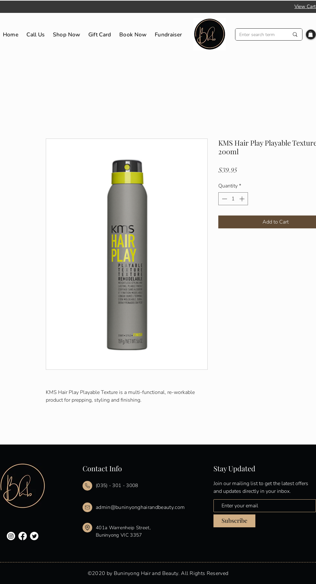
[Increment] (242, 199)
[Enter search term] (259, 35)
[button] (310, 34)
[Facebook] (22, 536)
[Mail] (87, 486)
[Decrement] (223, 199)
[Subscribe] (234, 520)
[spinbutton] (233, 199)
